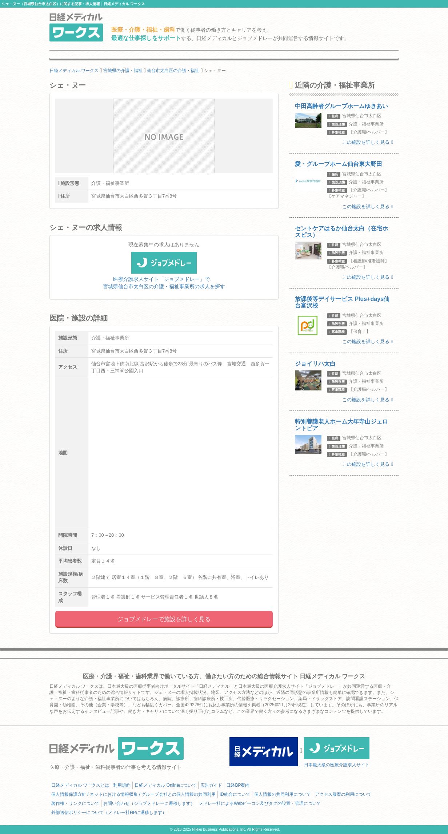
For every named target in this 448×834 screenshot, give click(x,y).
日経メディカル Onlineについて (165, 785)
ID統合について (235, 794)
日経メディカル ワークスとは (80, 785)
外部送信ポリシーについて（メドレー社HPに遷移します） (109, 812)
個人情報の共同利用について (282, 794)
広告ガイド (211, 785)
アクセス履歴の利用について (343, 794)
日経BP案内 (237, 785)
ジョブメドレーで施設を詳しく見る (164, 619)
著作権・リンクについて (75, 803)
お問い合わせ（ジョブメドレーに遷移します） (149, 803)
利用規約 (122, 785)
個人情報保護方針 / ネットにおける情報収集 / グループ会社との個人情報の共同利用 (133, 794)
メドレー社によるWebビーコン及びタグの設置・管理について (260, 803)
